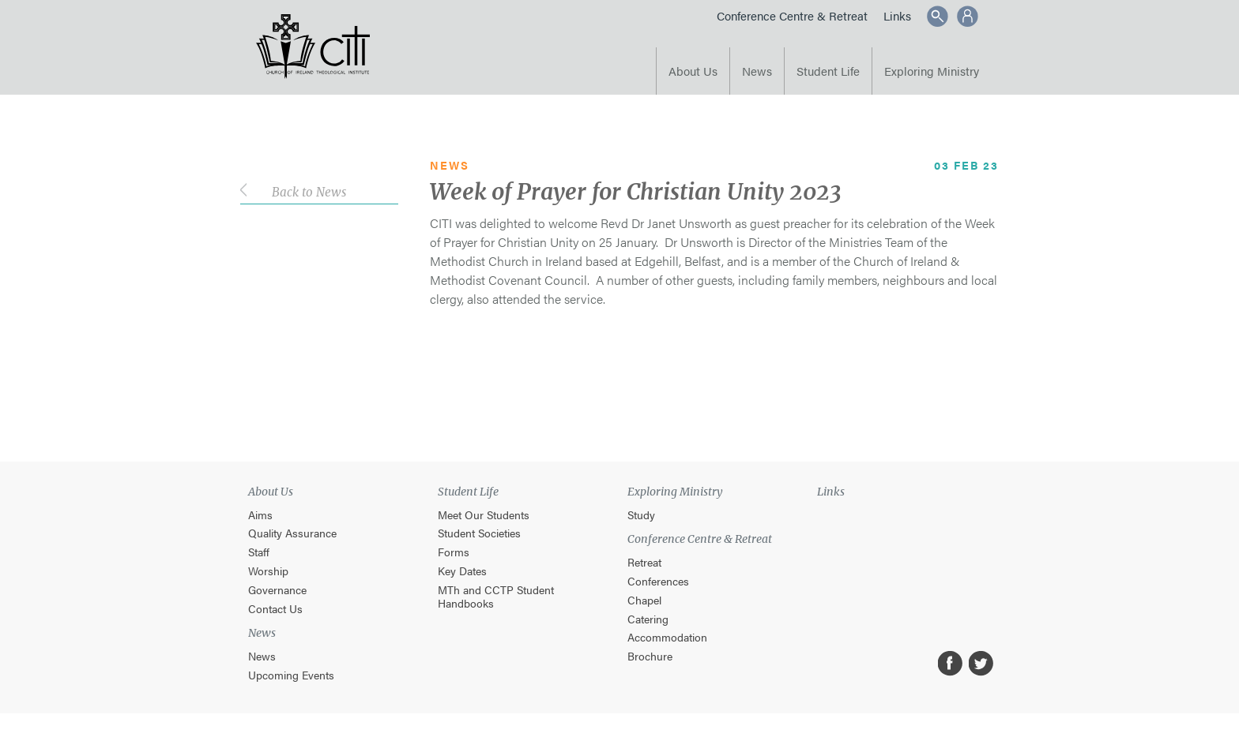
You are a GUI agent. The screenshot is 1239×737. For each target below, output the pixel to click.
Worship (268, 571)
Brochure (649, 656)
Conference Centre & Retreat (792, 15)
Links (897, 15)
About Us (692, 70)
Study (641, 515)
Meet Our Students (483, 515)
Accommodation (667, 637)
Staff (258, 552)
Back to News (309, 192)
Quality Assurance (292, 533)
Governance (277, 590)
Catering (647, 619)
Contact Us (275, 608)
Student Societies (479, 533)
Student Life (828, 70)
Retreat (644, 562)
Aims (260, 515)
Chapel (644, 600)
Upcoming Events (291, 675)
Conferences (658, 581)
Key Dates (462, 571)
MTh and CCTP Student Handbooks (496, 596)
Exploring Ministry (931, 70)
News (757, 70)
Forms (453, 552)
